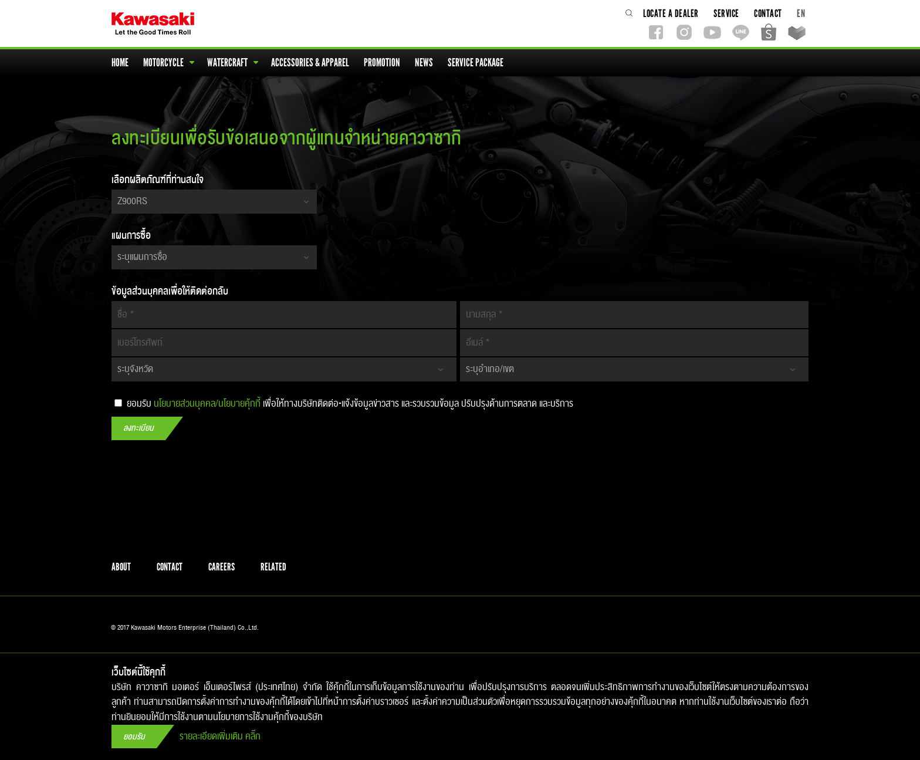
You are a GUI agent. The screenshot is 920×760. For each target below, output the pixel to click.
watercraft (232, 62)
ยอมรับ (134, 737)
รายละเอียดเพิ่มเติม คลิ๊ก (220, 736)
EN (801, 13)
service (727, 13)
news (425, 62)
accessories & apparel (311, 62)
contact (769, 13)
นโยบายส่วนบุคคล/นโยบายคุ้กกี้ (207, 403)
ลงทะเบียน (138, 428)
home (120, 62)
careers (221, 567)
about (121, 567)
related (273, 567)
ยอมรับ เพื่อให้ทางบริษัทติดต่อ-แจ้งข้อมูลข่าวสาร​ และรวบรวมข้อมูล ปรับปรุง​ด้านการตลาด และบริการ (343, 403)
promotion (383, 62)
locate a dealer (672, 13)
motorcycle (168, 62)
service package (476, 62)
